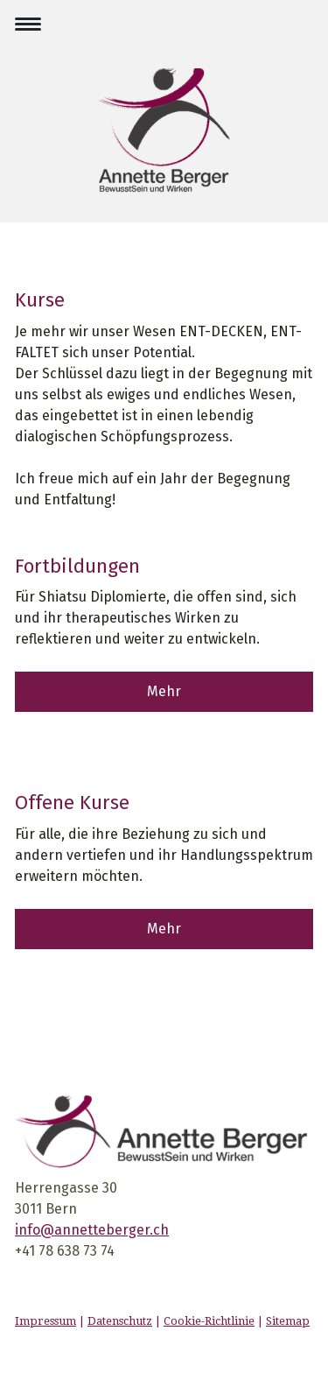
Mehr (164, 691)
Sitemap (288, 1320)
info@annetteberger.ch (92, 1230)
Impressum (45, 1320)
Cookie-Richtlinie (209, 1320)
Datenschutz (119, 1320)
